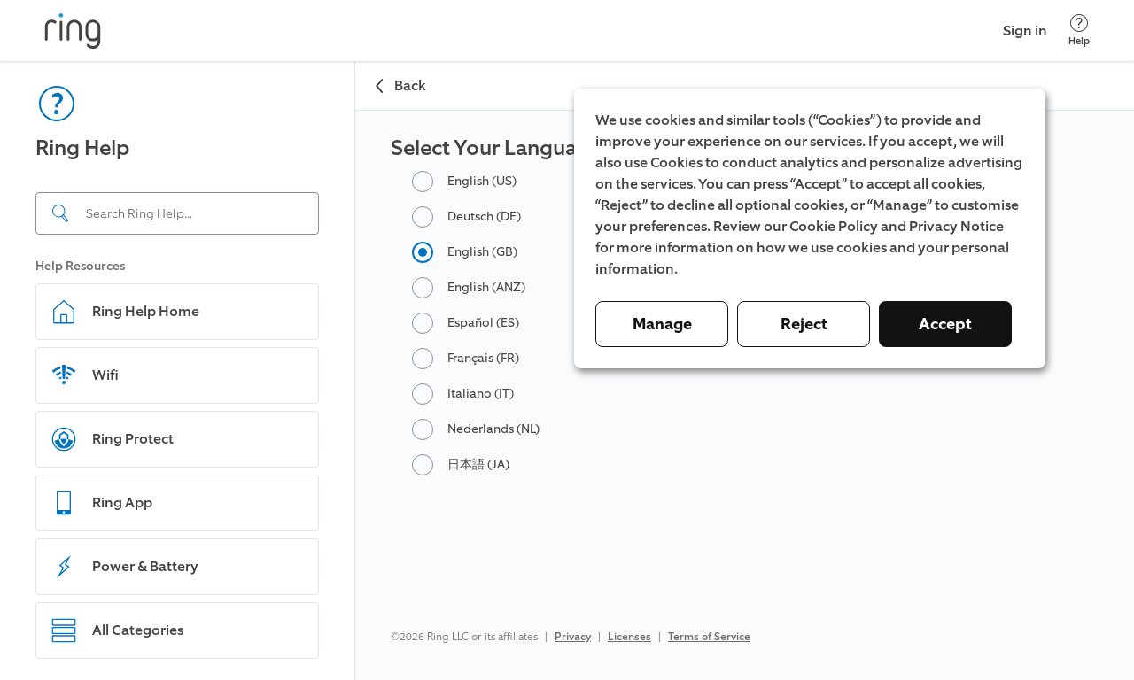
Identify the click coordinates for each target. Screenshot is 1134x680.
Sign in (1025, 30)
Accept (945, 324)
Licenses (629, 637)
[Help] (1079, 30)
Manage (662, 324)
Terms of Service (709, 637)
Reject (804, 324)
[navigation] (177, 370)
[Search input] (177, 213)
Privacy (573, 637)
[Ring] (72, 31)
